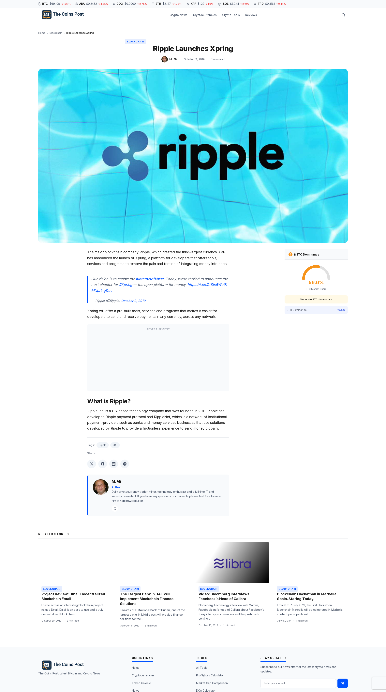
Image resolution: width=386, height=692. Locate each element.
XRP (115, 445)
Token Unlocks (142, 683)
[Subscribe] (342, 683)
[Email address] (298, 683)
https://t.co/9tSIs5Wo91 (207, 285)
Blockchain (135, 41)
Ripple (102, 445)
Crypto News (178, 15)
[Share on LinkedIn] (113, 464)
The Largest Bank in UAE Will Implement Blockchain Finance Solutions (146, 599)
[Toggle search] (343, 15)
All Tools (201, 667)
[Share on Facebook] (102, 464)
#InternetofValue (150, 279)
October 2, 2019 (133, 301)
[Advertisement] (158, 360)
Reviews (251, 15)
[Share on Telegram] (124, 464)
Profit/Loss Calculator (210, 675)
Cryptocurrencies (205, 15)
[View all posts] (115, 508)
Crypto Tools (231, 15)
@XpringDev (101, 290)
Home (136, 667)
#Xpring (125, 285)
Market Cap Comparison (212, 683)
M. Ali (173, 59)
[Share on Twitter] (91, 464)
